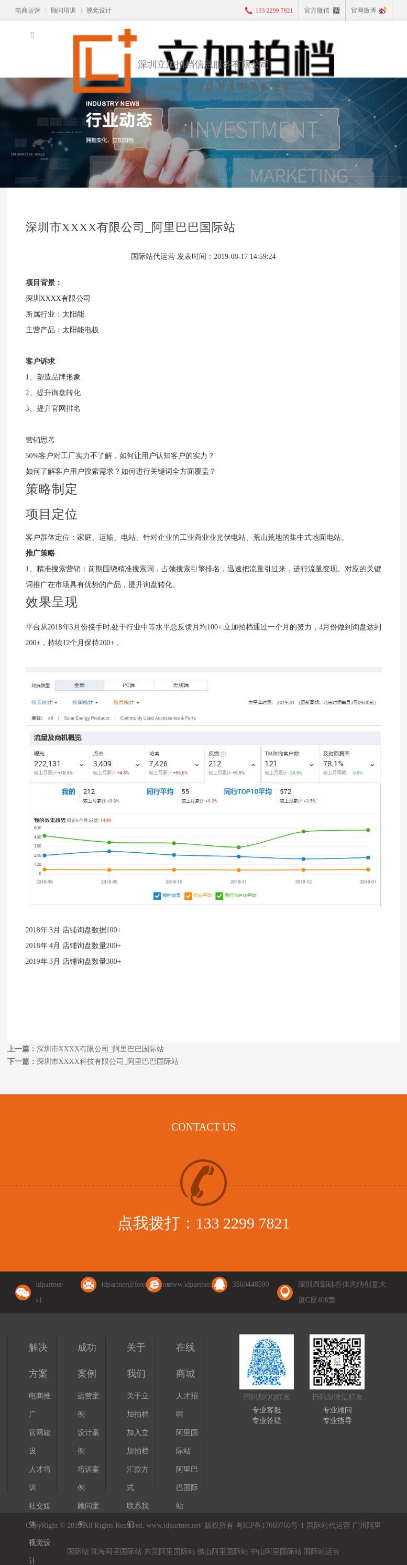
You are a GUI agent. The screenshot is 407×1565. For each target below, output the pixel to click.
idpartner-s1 (50, 1292)
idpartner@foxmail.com (137, 1284)
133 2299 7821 (274, 10)
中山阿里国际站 (276, 1552)
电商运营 (27, 10)
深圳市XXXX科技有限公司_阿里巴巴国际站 (108, 1062)
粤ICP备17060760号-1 (270, 1525)
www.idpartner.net (194, 1284)
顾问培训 (63, 10)
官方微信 (316, 10)
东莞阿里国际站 (169, 1552)
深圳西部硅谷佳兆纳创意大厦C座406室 (342, 1292)
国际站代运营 (328, 1525)
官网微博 (363, 10)
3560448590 (251, 1284)
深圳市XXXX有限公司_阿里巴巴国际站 (100, 1049)
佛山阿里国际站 (222, 1552)
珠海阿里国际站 (116, 1552)
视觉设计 (99, 10)
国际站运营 (321, 1552)
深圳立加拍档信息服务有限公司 (204, 64)
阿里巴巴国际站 (187, 1487)
